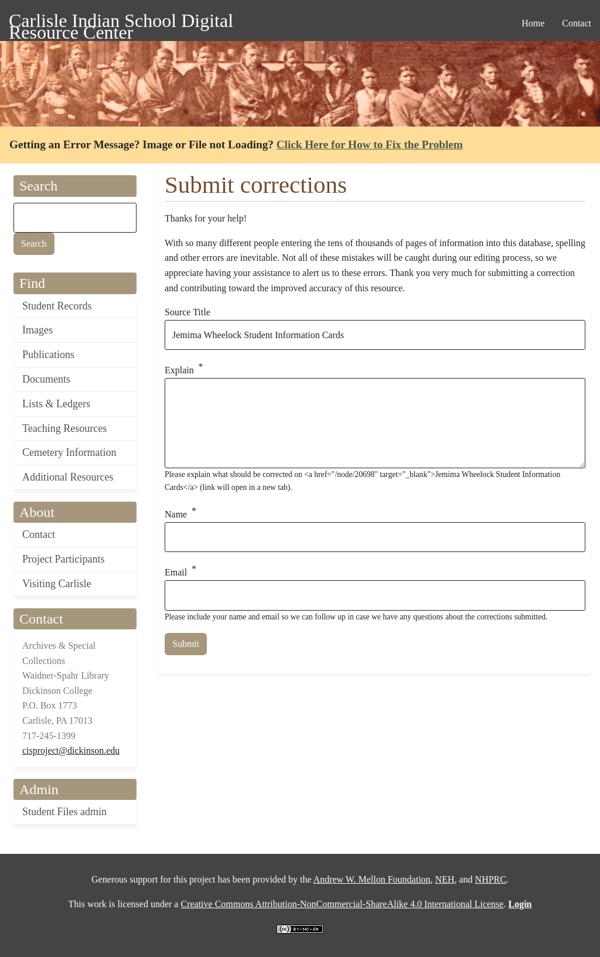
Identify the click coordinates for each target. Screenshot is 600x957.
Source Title (187, 312)
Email (176, 573)
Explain (179, 371)
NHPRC (490, 879)
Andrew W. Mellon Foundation (372, 879)
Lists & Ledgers (56, 404)
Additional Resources (67, 477)
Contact (38, 534)
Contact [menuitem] (576, 23)
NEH (445, 879)
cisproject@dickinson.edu (71, 750)
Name (176, 514)
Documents (46, 379)
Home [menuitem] (532, 23)
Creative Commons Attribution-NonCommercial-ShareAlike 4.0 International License (341, 904)
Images (37, 330)
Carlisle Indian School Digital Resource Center (121, 22)
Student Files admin (64, 812)
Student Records (57, 306)
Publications (48, 354)
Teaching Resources (64, 428)
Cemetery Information (69, 452)
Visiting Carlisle (56, 584)
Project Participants (63, 559)
